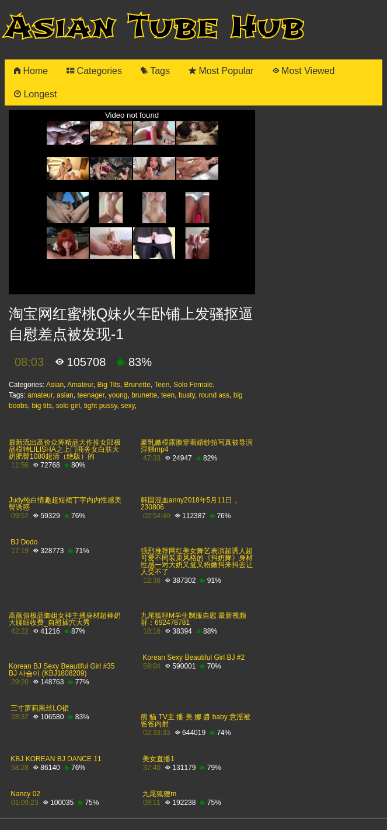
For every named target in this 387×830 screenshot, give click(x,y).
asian (65, 395)
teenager (90, 395)
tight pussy (100, 406)
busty (187, 395)
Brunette (137, 385)
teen (168, 395)
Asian (55, 385)
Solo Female (192, 385)
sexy (128, 406)
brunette (144, 395)
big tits (42, 406)
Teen (161, 385)
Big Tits (108, 385)
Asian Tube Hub (155, 27)
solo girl (68, 406)
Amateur (80, 385)
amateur (40, 395)
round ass (213, 395)
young (118, 395)
